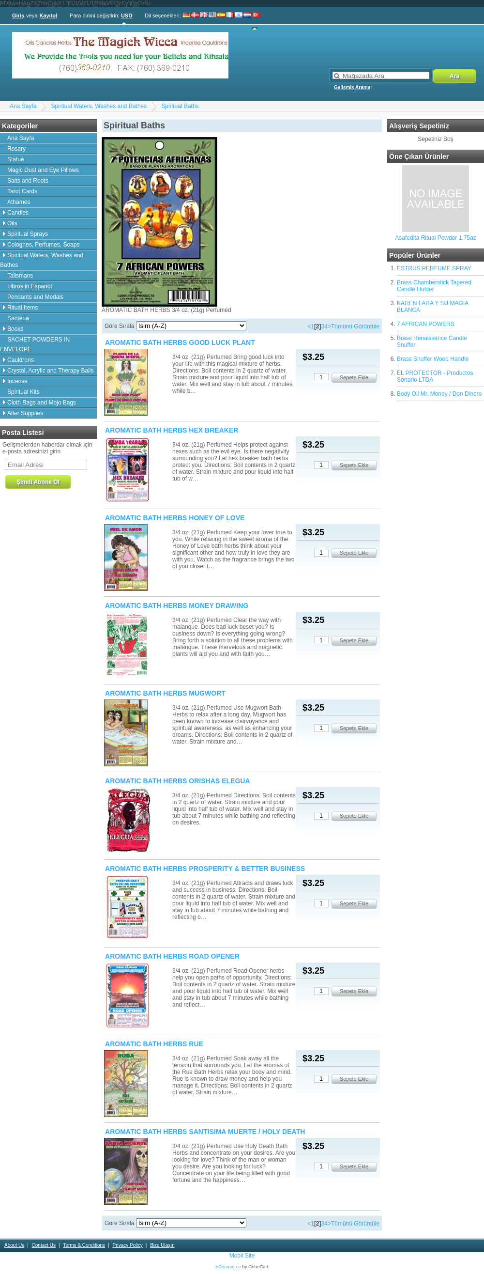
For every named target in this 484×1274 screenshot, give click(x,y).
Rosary (16, 148)
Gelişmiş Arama (352, 87)
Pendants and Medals (35, 297)
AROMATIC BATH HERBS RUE (154, 1044)
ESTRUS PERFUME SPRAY (434, 268)
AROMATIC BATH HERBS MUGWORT (165, 693)
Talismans (20, 275)
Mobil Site (242, 1255)
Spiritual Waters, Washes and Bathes (99, 106)
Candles (18, 212)
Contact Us (44, 1245)
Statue (15, 159)
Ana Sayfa (23, 106)
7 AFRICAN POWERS (425, 324)
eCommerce (228, 1266)
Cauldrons (20, 360)
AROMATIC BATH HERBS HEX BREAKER (171, 430)
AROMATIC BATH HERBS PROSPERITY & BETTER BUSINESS (205, 868)
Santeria (18, 318)
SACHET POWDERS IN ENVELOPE (35, 344)
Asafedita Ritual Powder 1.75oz (435, 237)
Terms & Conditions (84, 1245)
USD (126, 15)
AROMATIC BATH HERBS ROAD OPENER (172, 956)
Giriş (18, 15)
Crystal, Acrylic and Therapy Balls (50, 370)
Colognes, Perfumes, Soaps (43, 244)
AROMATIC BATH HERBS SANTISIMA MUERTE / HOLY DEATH (205, 1131)
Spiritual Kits (23, 391)
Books (15, 329)
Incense (17, 381)
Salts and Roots (27, 180)
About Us (14, 1245)
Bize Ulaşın (162, 1245)
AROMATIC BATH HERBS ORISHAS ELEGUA (177, 781)
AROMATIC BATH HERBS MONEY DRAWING (176, 605)
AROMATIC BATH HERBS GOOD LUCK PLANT (180, 342)
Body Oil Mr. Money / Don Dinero (439, 393)
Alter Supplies (25, 413)
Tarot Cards (22, 191)
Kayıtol (48, 15)
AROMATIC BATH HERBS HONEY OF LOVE (174, 518)
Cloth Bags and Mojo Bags (41, 402)
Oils (12, 223)
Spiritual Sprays (27, 234)
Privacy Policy (127, 1245)
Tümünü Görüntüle (355, 326)
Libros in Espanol (29, 286)
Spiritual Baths (179, 106)
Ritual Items (22, 307)
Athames (18, 202)
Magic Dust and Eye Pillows (43, 170)
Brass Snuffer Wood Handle (433, 359)
